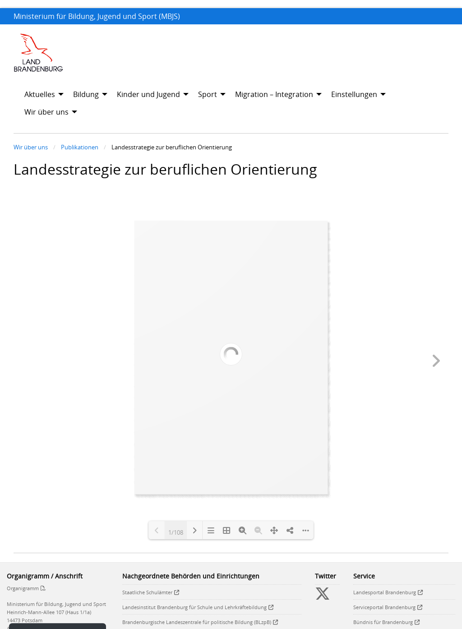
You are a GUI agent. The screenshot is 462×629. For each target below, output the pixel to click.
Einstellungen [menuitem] (354, 94)
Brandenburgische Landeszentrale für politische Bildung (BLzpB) (196, 622)
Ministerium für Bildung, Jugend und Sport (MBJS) (97, 16)
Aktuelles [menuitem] (39, 94)
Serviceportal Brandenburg (384, 607)
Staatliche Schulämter (147, 592)
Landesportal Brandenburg (384, 592)
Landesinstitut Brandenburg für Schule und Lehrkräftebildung (194, 607)
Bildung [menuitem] (86, 94)
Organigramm (23, 588)
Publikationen (79, 147)
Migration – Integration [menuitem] (274, 94)
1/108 (175, 531)
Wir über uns (31, 147)
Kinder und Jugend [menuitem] (148, 94)
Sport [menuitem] (207, 94)
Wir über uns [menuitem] (46, 112)
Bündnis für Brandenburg (383, 622)
